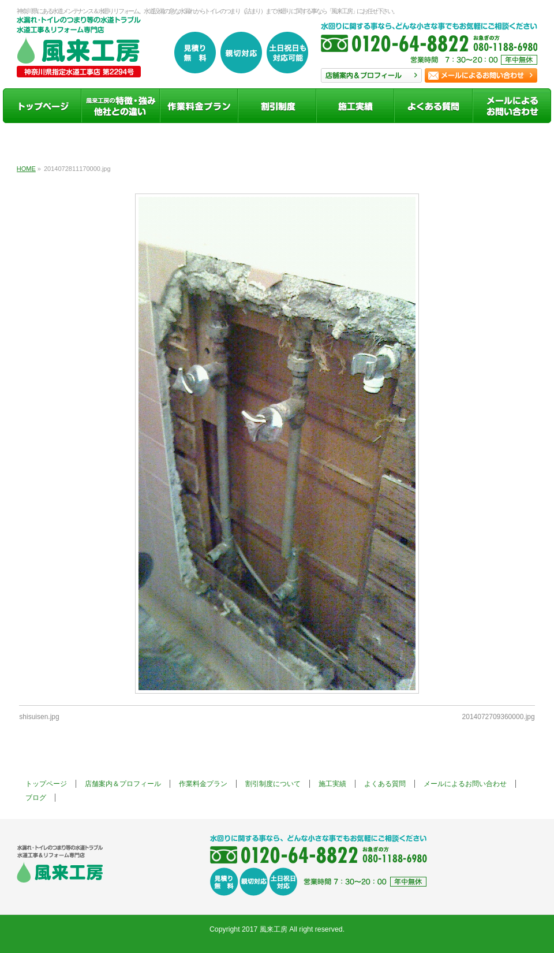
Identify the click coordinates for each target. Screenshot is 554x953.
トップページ (46, 784)
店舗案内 (371, 75)
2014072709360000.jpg (498, 717)
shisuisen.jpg (39, 717)
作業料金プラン (203, 784)
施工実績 (332, 784)
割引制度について (273, 784)
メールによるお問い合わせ (465, 784)
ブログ (35, 798)
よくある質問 (385, 784)
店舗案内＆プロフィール (123, 784)
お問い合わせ (481, 75)
